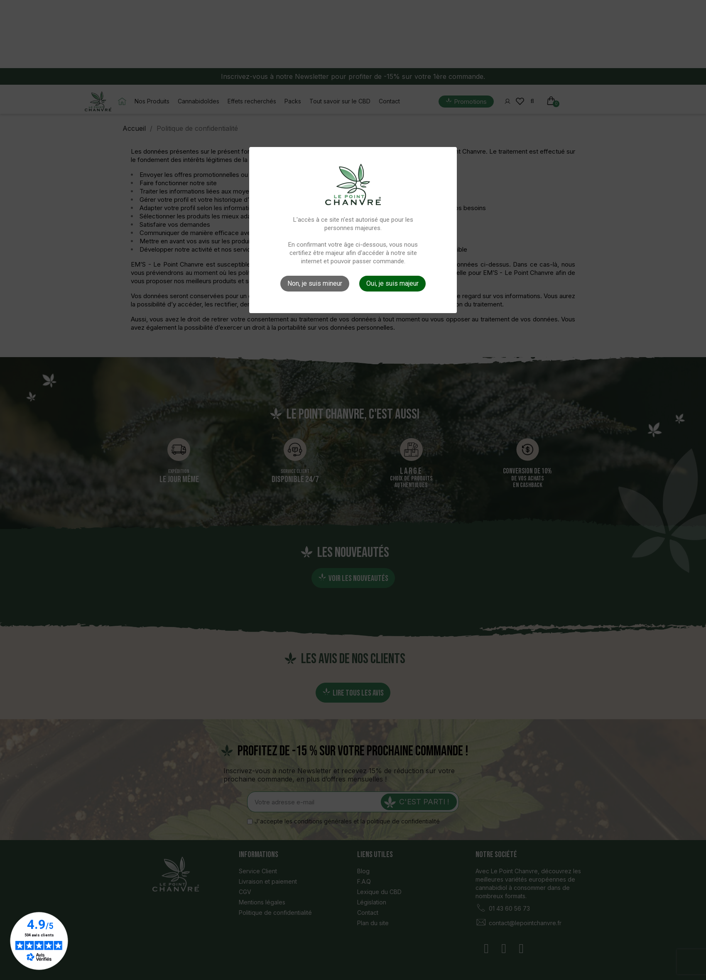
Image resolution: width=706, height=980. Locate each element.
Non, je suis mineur (314, 283)
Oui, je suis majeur (392, 283)
